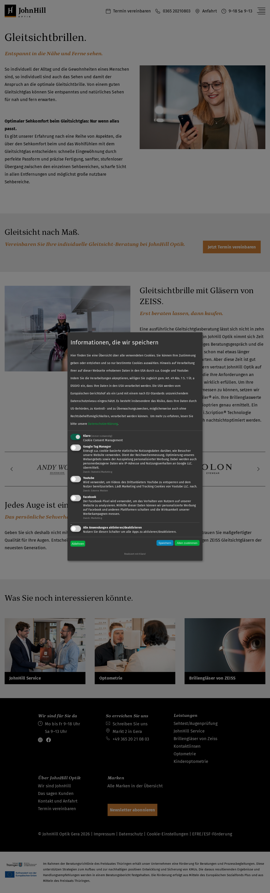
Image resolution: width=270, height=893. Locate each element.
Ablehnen (78, 543)
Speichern (165, 543)
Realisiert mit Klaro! (135, 553)
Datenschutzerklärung (103, 423)
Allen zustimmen (187, 543)
